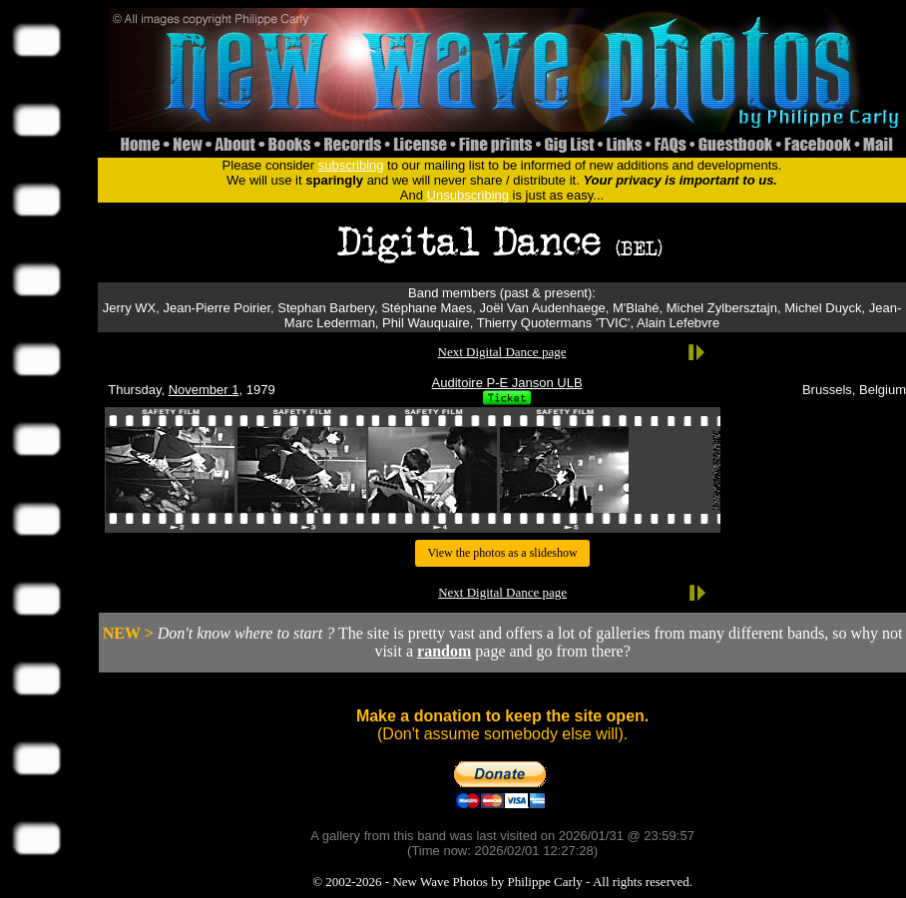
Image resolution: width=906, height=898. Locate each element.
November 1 (204, 389)
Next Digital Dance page (502, 351)
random (444, 651)
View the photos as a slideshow (502, 553)
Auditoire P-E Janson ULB (507, 382)
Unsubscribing (468, 195)
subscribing (351, 165)
